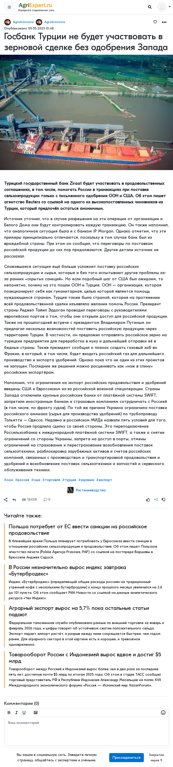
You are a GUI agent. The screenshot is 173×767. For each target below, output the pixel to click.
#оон (8, 480)
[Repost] (14, 499)
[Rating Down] (164, 499)
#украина (86, 480)
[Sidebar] (9, 7)
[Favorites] (155, 21)
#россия (22, 480)
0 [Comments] (47, 499)
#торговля (51, 480)
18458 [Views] (29, 499)
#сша (35, 480)
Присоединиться (126, 757)
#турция (69, 480)
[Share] (6, 499)
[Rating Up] (148, 499)
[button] (164, 22)
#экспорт (104, 480)
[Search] (150, 7)
